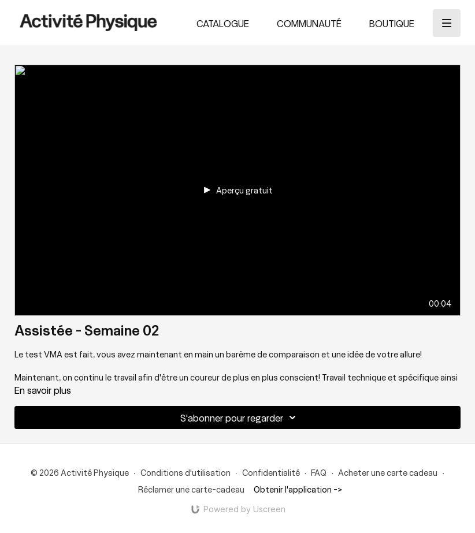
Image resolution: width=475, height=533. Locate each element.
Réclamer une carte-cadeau (191, 489)
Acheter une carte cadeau (387, 472)
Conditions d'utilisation (185, 472)
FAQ (318, 472)
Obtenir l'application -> (298, 489)
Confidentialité (271, 472)
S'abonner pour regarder (239, 417)
